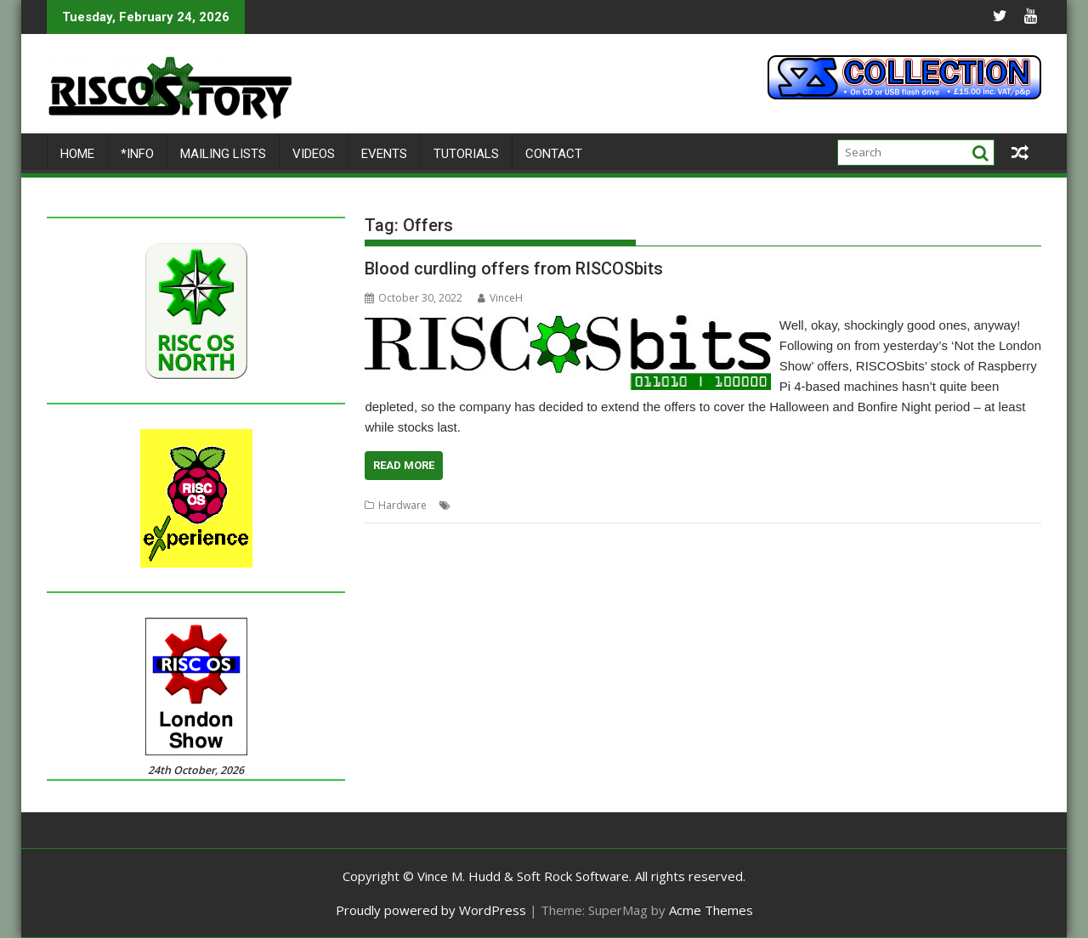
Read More (403, 465)
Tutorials (466, 153)
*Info (137, 153)
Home (77, 153)
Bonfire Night (486, 505)
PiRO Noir (754, 505)
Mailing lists (223, 153)
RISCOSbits (810, 505)
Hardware (402, 505)
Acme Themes (711, 909)
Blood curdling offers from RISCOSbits (514, 268)
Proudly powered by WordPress (431, 909)
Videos (313, 153)
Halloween (608, 505)
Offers (656, 505)
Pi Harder (701, 505)
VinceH (500, 298)
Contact (553, 153)
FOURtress (550, 505)
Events (384, 153)
